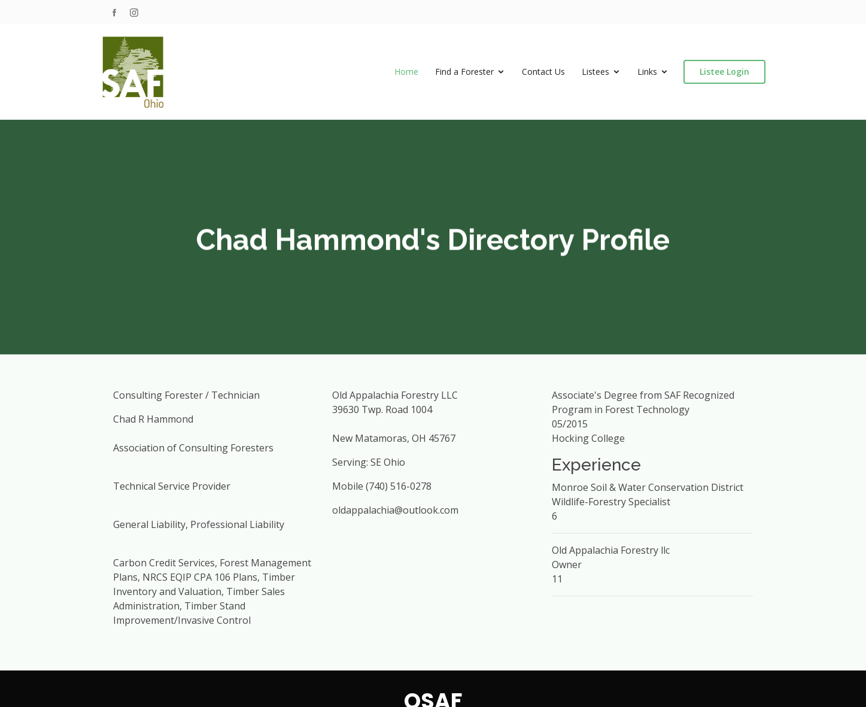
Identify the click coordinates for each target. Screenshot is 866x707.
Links (647, 71)
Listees (595, 71)
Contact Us (543, 71)
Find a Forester (464, 71)
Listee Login (724, 71)
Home (406, 71)
